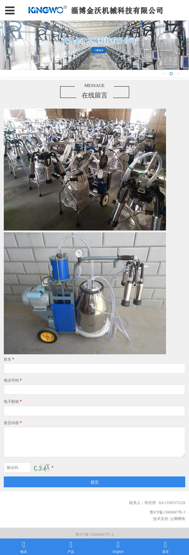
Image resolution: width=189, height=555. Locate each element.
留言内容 (13, 422)
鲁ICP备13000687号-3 (94, 534)
